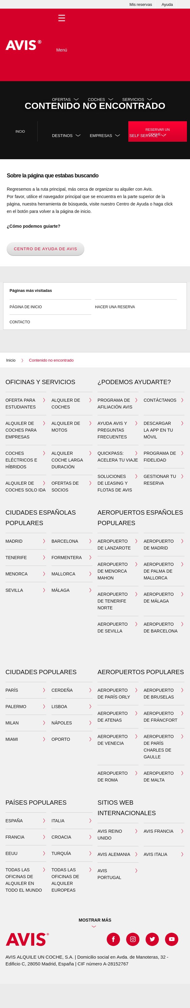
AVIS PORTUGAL (109, 874)
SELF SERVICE (143, 135)
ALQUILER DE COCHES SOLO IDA (26, 486)
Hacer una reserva (136, 304)
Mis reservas (141, 4)
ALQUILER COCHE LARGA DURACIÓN (67, 460)
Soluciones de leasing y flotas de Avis (114, 483)
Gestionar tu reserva (160, 479)
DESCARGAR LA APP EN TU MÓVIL (158, 430)
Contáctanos (160, 400)
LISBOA (59, 706)
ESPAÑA (14, 820)
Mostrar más (95, 920)
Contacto (50, 319)
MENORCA (17, 574)
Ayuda (167, 4)
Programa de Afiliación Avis (114, 403)
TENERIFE (16, 557)
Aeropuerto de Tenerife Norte (112, 601)
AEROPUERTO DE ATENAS (112, 716)
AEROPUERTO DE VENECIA (112, 739)
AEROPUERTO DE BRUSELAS (159, 693)
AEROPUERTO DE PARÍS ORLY (113, 693)
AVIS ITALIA (155, 854)
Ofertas (61, 99)
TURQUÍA (61, 853)
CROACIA (61, 837)
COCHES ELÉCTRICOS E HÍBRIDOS (21, 460)
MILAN (12, 723)
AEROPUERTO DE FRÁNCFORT (161, 716)
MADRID (14, 541)
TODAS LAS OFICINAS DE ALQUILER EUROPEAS (65, 880)
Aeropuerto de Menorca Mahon (112, 571)
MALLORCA (63, 574)
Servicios (133, 99)
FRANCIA (15, 837)
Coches (96, 99)
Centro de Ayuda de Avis (45, 248)
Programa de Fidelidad (160, 456)
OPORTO (61, 739)
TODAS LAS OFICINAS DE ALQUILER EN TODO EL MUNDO (24, 880)
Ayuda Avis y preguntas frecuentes (112, 430)
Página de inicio (50, 304)
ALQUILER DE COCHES (66, 403)
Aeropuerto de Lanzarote (113, 544)
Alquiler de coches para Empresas (21, 430)
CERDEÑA (62, 690)
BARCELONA (65, 541)
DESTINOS (62, 135)
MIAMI (12, 739)
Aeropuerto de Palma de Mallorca (159, 571)
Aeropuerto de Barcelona (161, 627)
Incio (20, 131)
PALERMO (16, 706)
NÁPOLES (62, 723)
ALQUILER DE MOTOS (66, 426)
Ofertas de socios (65, 486)
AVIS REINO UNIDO (109, 834)
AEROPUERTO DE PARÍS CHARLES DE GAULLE (159, 746)
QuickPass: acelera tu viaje (117, 456)
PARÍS (12, 690)
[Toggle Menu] (62, 45)
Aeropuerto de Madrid (159, 544)
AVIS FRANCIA (158, 831)
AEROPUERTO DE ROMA (112, 776)
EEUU (12, 853)
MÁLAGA (60, 590)
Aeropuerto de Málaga (159, 597)
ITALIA (58, 820)
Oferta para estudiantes (21, 403)
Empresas (101, 135)
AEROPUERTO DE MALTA (159, 776)
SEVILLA (14, 590)
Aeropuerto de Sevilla (112, 627)
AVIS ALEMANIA (113, 854)
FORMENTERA (67, 557)
